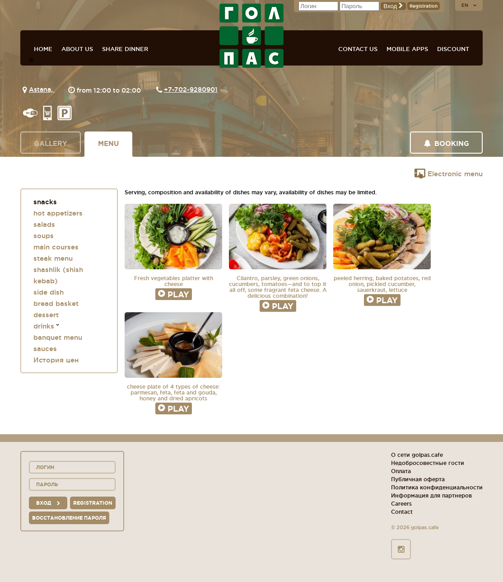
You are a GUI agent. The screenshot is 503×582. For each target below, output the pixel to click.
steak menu (53, 258)
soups (43, 235)
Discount (453, 49)
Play (173, 294)
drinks (43, 326)
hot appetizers (58, 213)
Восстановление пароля (69, 518)
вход (48, 503)
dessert (46, 315)
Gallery (50, 143)
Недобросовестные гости (427, 463)
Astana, (42, 89)
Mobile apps (407, 49)
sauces (45, 348)
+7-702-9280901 (191, 89)
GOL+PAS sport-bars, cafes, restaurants (251, 36)
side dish (48, 292)
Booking (446, 143)
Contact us (357, 49)
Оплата (401, 471)
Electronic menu (449, 174)
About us (77, 49)
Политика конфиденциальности (437, 487)
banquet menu (57, 337)
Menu (108, 143)
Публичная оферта (418, 479)
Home (43, 49)
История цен (56, 360)
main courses (56, 247)
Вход (393, 6)
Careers (401, 504)
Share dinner (125, 49)
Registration (424, 6)
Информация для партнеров (431, 495)
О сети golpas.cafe (417, 455)
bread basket (56, 303)
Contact (402, 512)
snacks (45, 202)
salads (44, 224)
